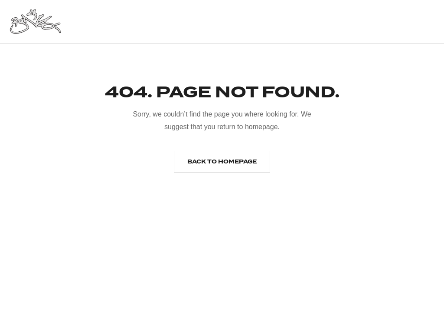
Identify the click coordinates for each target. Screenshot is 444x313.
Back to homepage (222, 162)
